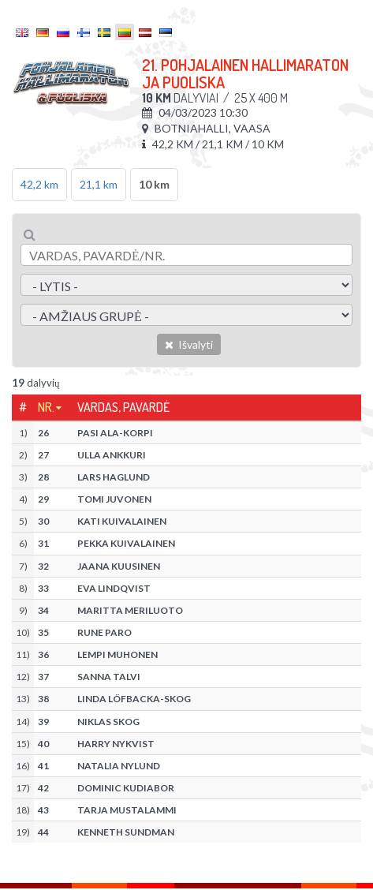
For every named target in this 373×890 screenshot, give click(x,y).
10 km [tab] (154, 184)
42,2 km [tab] (39, 184)
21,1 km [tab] (98, 184)
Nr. (46, 407)
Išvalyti (189, 344)
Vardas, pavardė (123, 407)
